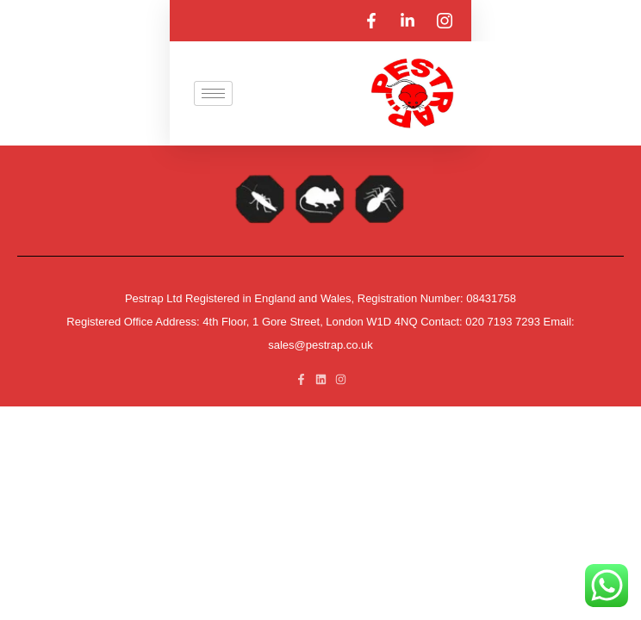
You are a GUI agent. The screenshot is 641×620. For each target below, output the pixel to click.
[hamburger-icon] (213, 93)
